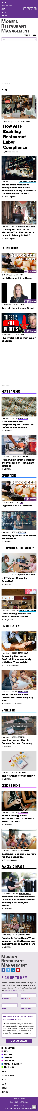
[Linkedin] (31, 8)
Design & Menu (23, 812)
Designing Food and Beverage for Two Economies (19, 855)
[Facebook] (24, 8)
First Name (6, 999)
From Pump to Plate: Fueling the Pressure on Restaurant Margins (18, 462)
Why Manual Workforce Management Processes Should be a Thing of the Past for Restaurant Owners (19, 189)
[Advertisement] (19, 63)
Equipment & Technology (27, 181)
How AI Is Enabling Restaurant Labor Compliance (15, 137)
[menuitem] (4, 2)
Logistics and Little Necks (17, 278)
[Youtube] (35, 8)
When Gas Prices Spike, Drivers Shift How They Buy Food (17, 697)
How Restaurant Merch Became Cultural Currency (17, 742)
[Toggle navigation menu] (34, 1107)
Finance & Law (25, 122)
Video (21, 275)
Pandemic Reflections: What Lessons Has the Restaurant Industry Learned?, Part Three (18, 901)
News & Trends (23, 418)
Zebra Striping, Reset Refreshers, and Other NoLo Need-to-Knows (18, 818)
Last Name (24, 999)
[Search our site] (17, 39)
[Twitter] (28, 8)
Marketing (21, 737)
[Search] (34, 39)
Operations (22, 532)
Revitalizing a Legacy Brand (18, 308)
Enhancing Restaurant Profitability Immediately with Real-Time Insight (16, 659)
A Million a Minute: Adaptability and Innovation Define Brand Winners (18, 424)
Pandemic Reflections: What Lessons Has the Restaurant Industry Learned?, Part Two (18, 941)
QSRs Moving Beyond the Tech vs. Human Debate (16, 615)
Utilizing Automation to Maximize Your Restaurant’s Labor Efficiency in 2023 (18, 232)
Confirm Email (26, 1009)
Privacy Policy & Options (13, 991)
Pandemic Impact (25, 893)
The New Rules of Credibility (18, 775)
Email (4, 1009)
